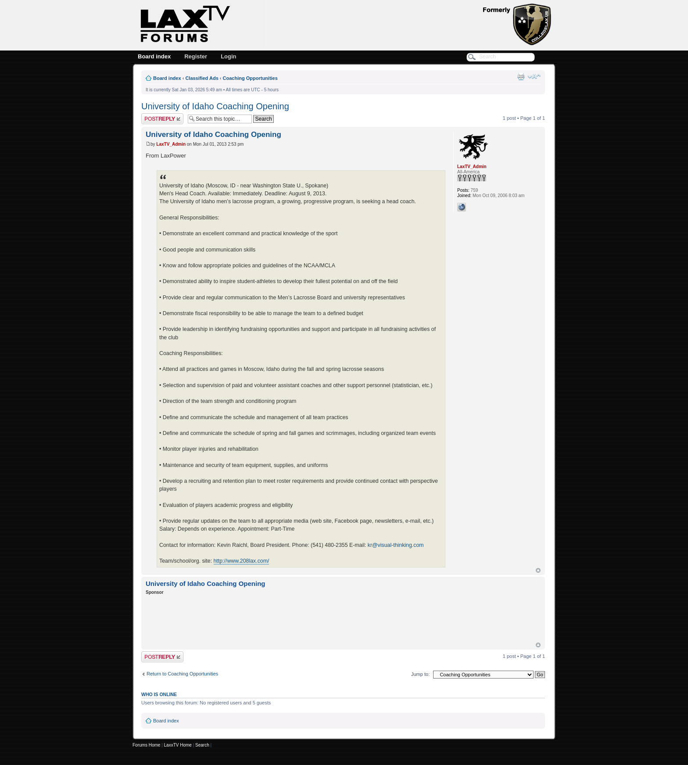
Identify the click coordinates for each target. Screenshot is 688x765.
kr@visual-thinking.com (396, 545)
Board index (154, 56)
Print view (521, 76)
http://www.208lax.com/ (241, 561)
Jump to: (420, 674)
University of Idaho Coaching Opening (215, 106)
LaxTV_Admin (171, 144)
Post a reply (162, 118)
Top (538, 570)
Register (195, 56)
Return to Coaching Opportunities (182, 673)
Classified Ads (201, 78)
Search (202, 745)
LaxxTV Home (178, 745)
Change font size (534, 76)
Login (228, 56)
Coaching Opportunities (250, 78)
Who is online (159, 694)
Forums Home (146, 745)
